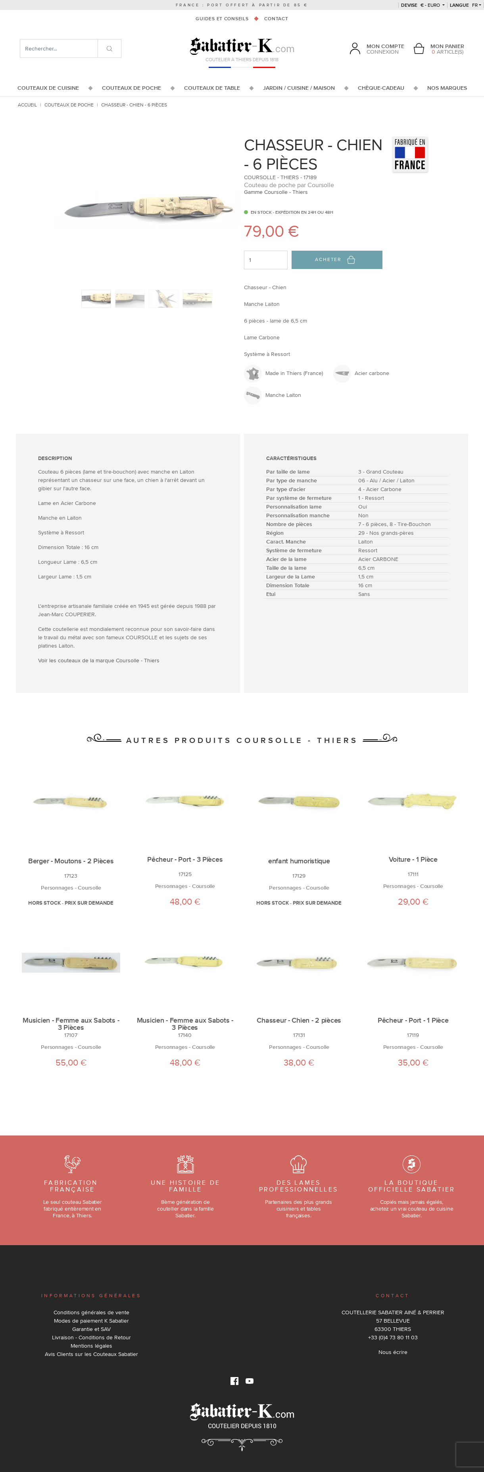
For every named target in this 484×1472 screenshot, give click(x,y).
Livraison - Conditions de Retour (91, 1337)
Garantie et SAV (91, 1329)
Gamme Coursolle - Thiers (276, 192)
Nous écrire (392, 1352)
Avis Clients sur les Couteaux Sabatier (91, 1354)
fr (464, 5)
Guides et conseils (222, 18)
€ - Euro (421, 5)
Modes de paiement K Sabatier (91, 1320)
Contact (276, 18)
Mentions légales (91, 1345)
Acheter (335, 260)
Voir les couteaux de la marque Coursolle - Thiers (98, 660)
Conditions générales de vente (91, 1312)
